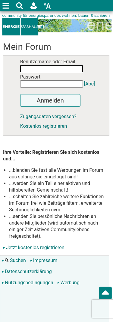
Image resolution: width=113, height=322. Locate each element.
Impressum (44, 260)
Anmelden (50, 100)
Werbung (68, 282)
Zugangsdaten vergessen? (48, 116)
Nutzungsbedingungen (27, 282)
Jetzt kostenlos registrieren (35, 247)
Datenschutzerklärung (27, 271)
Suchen (14, 260)
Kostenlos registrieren (43, 126)
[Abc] (89, 84)
